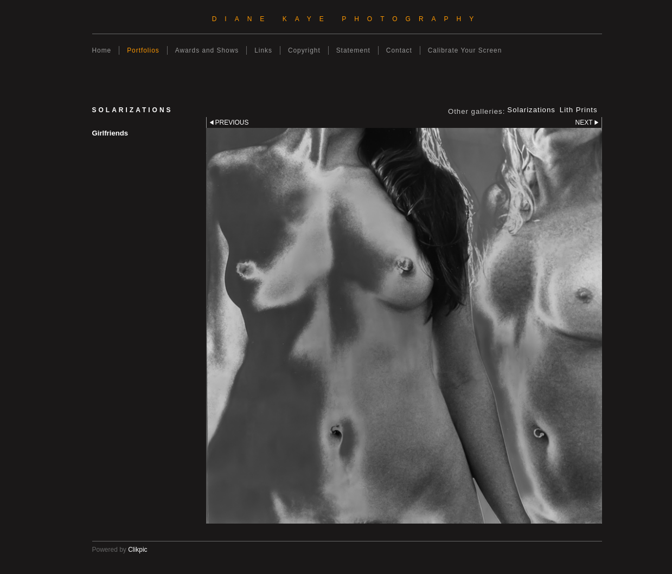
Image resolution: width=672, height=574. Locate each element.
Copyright (304, 50)
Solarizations (531, 110)
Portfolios (143, 50)
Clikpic (137, 549)
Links (263, 50)
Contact (399, 50)
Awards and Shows (207, 50)
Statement (353, 50)
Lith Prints (579, 110)
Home (102, 50)
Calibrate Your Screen (465, 50)
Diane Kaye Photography (347, 19)
